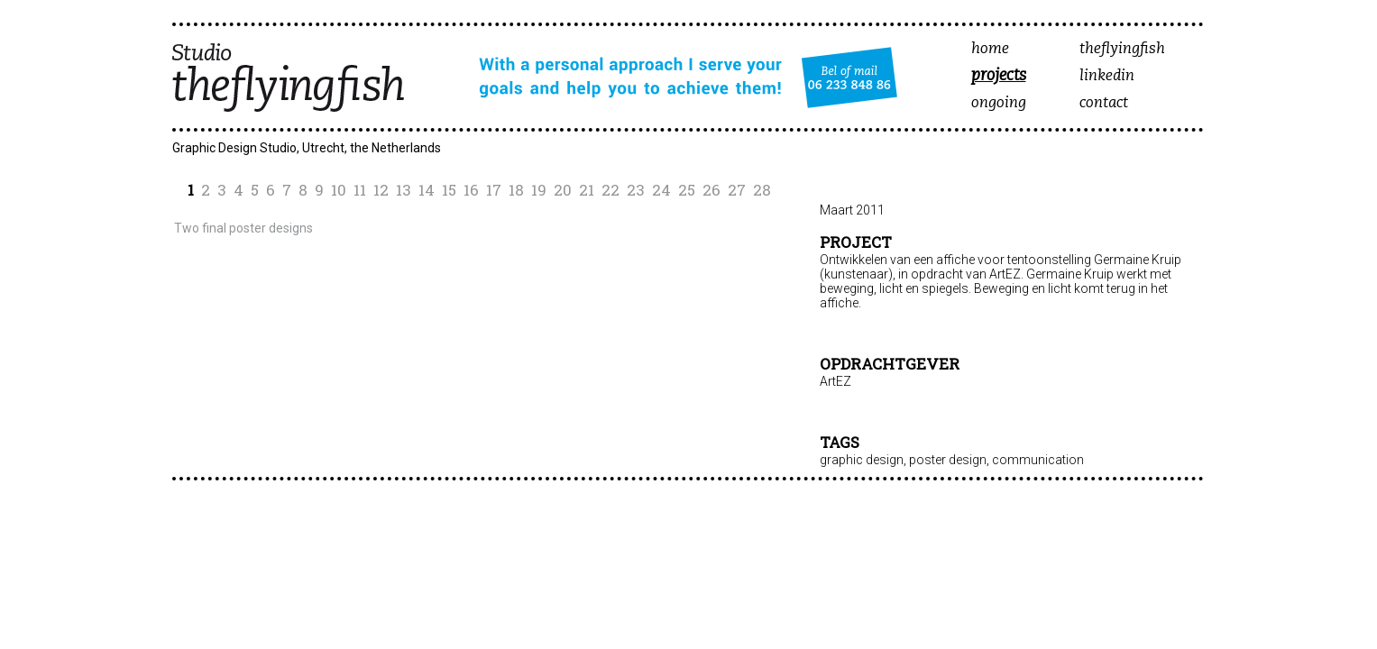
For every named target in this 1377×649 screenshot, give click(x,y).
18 (516, 189)
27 (737, 189)
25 (686, 189)
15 (449, 189)
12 (381, 189)
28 (762, 189)
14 (426, 189)
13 (403, 189)
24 (661, 189)
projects (998, 77)
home (990, 49)
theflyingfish (1122, 49)
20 (563, 189)
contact (1103, 103)
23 (636, 189)
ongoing (998, 103)
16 (471, 189)
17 (493, 189)
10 (338, 189)
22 (610, 189)
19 (538, 189)
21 (586, 189)
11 (359, 189)
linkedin (1106, 76)
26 (711, 189)
